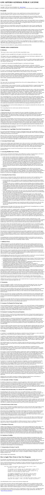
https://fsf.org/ (22, 7)
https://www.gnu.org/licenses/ (6, 493)
